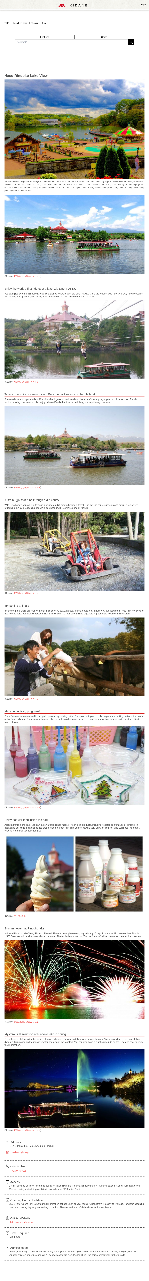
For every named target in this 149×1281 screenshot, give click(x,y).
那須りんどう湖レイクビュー (27, 276)
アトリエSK (19, 916)
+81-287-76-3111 (18, 1171)
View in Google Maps (20, 1152)
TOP (7, 23)
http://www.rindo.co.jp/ (21, 1222)
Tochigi (34, 23)
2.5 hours (15, 1237)
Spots (104, 37)
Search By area (20, 23)
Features (44, 37)
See (44, 23)
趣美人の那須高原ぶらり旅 (26, 1022)
